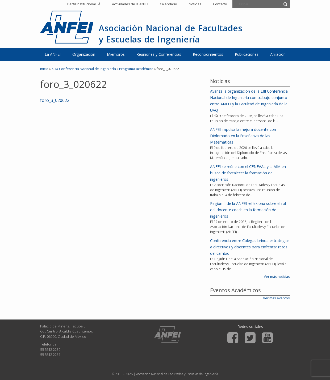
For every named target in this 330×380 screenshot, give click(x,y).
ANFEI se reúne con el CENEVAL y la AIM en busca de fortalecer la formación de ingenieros (248, 173)
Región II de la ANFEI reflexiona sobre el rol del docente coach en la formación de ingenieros (248, 210)
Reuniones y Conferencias (158, 54)
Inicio (44, 68)
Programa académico (136, 68)
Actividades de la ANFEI (130, 4)
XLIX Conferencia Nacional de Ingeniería (84, 68)
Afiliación (278, 54)
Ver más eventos (276, 298)
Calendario (168, 4)
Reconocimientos (208, 54)
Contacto (220, 4)
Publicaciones (246, 54)
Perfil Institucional (81, 4)
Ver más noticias (277, 276)
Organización (83, 54)
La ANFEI (53, 54)
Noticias (195, 4)
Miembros (116, 54)
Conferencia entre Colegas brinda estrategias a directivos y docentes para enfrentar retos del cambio (250, 247)
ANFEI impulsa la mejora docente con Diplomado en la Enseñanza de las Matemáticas (243, 136)
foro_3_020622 (54, 100)
